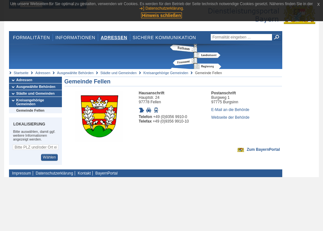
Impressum (21, 173)
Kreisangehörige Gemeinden (165, 73)
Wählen (49, 157)
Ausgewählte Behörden (75, 73)
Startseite (21, 73)
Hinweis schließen (161, 15)
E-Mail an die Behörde (230, 109)
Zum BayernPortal (263, 149)
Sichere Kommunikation (164, 37)
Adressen (114, 37)
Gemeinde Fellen (30, 110)
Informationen (75, 37)
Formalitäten (31, 37)
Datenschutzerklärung (54, 173)
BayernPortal (106, 173)
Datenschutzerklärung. (164, 8)
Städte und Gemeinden (118, 73)
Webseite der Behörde (230, 117)
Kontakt (84, 173)
